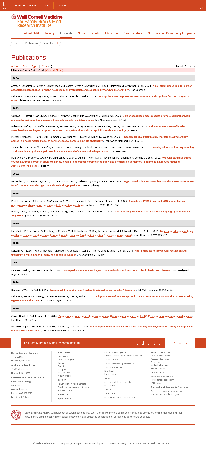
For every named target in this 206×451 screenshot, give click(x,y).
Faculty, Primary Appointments (72, 383)
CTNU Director (112, 359)
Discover (62, 5)
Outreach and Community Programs (171, 33)
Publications (110, 374)
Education (111, 33)
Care (47, 5)
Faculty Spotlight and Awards (117, 382)
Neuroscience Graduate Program (119, 397)
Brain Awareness (158, 362)
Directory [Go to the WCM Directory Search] (134, 443)
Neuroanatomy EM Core (162, 376)
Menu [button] (5, 8)
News (81, 33)
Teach (76, 5)
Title (25, 66)
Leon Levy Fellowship (160, 355)
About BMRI (31, 33)
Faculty (49, 33)
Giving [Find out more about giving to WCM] (123, 443)
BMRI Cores (156, 383)
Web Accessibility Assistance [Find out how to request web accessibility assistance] (156, 443)
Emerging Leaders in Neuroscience (166, 391)
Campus (62, 369)
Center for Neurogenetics (116, 352)
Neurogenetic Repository (162, 379)
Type (34, 66)
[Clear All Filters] (54, 70)
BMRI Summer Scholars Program (165, 394)
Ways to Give (64, 372)
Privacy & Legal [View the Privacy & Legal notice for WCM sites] (65, 443)
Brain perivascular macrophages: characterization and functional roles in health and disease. (117, 270)
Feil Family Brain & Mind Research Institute (52, 343)
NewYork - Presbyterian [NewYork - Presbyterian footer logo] (130, 432)
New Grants (109, 371)
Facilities (62, 366)
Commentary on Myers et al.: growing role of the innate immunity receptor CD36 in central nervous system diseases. (125, 316)
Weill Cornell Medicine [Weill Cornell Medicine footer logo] (79, 432)
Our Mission (63, 356)
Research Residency (160, 359)
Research (66, 33)
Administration (65, 375)
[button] (200, 5)
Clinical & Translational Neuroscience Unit (123, 355)
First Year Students (159, 368)
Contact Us (180, 343)
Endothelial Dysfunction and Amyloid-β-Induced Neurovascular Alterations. (93, 290)
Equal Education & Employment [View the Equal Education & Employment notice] (90, 443)
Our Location (16, 343)
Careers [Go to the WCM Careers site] (112, 443)
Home (15, 33)
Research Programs (67, 359)
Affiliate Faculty (65, 390)
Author (15, 66)
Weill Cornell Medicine (26, 5)
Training (62, 363)
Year (45, 66)
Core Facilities (133, 33)
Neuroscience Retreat (160, 352)
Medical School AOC (160, 365)
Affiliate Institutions (113, 367)
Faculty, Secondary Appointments (73, 387)
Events (95, 33)
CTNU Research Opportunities (120, 363)
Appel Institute (64, 398)
